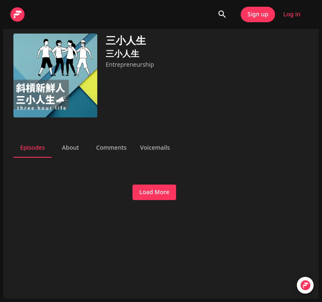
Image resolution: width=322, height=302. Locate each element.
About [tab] (70, 148)
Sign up (258, 14)
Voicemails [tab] (155, 148)
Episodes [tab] (32, 148)
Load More (154, 192)
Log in (291, 14)
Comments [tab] (111, 148)
